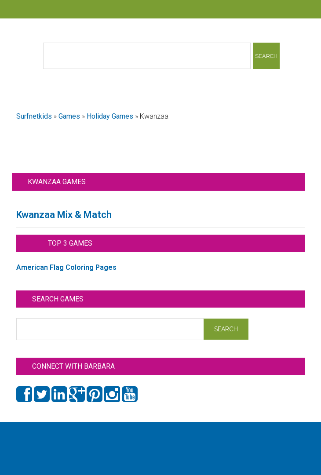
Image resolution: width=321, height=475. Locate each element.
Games (69, 116)
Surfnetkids (34, 116)
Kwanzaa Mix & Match (64, 214)
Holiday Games (110, 116)
